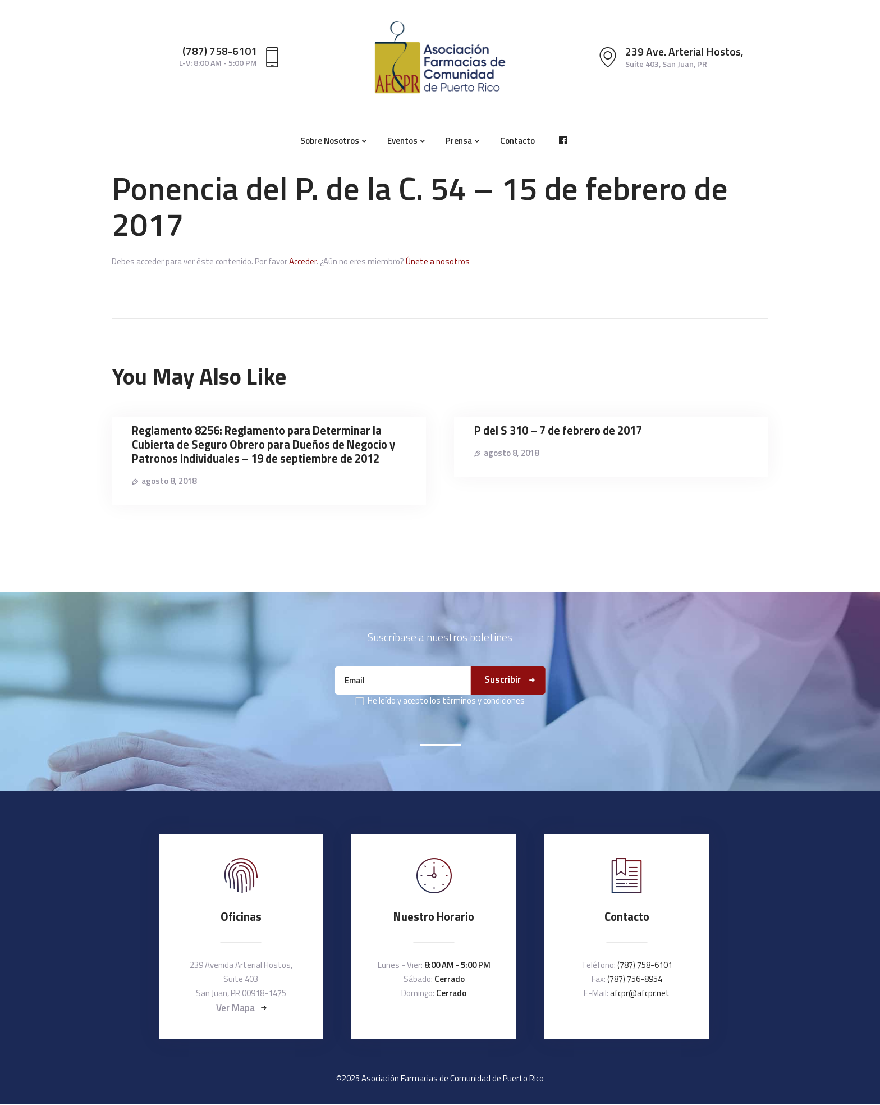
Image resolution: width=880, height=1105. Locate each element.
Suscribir (502, 679)
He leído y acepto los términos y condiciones (446, 700)
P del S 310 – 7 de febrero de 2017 (558, 431)
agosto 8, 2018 (168, 480)
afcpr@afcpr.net (640, 993)
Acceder (303, 261)
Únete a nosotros (438, 261)
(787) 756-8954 (634, 978)
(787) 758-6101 (644, 964)
